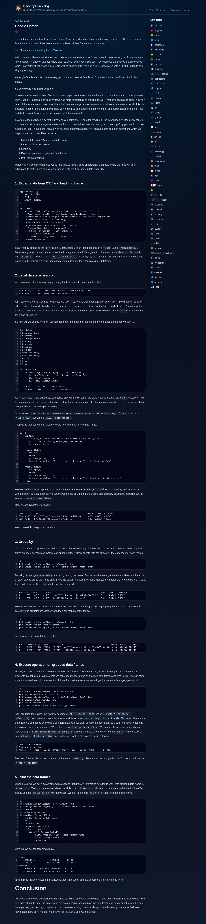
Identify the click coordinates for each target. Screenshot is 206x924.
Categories (176, 9)
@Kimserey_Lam (64, 912)
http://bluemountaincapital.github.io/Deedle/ (38, 50)
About (187, 9)
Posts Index (162, 9)
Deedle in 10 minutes (93, 77)
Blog (151, 9)
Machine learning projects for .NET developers (115, 39)
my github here (115, 879)
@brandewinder (73, 39)
